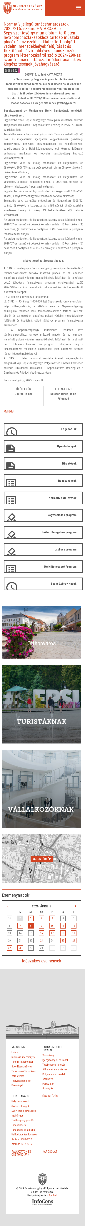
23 (41, 940)
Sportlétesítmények (21, 1066)
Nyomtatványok (66, 446)
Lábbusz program (65, 549)
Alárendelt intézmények (54, 1069)
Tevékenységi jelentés (53, 1064)
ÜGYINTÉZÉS (50, 1096)
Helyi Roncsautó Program (60, 566)
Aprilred (53, 1195)
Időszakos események (41, 961)
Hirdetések (69, 463)
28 (20, 947)
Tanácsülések (18, 1125)
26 (73, 940)
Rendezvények (67, 481)
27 (9, 947)
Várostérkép (41, 859)
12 (73, 925)
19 (73, 933)
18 (63, 933)
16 (41, 933)
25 (63, 940)
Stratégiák (47, 1088)
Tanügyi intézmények (22, 1061)
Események (17, 1085)
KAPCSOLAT (49, 1151)
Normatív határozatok (62, 498)
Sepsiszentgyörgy (27, 6)
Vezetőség (48, 1055)
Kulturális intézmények (23, 1057)
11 (63, 925)
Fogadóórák (68, 429)
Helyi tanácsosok (20, 1101)
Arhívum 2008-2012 (21, 1139)
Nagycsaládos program (61, 515)
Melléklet (9, 411)
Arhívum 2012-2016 (21, 1143)
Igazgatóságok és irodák (55, 1060)
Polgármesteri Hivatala (27, 9)
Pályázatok (48, 1083)
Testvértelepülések (21, 1080)
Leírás (14, 1052)
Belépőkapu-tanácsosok (24, 1134)
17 (52, 933)
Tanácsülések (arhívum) (23, 1129)
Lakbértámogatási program (59, 532)
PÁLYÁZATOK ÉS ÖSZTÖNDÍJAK (21, 1153)
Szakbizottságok (20, 1106)
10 (52, 925)
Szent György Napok (63, 583)
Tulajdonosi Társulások (23, 1071)
